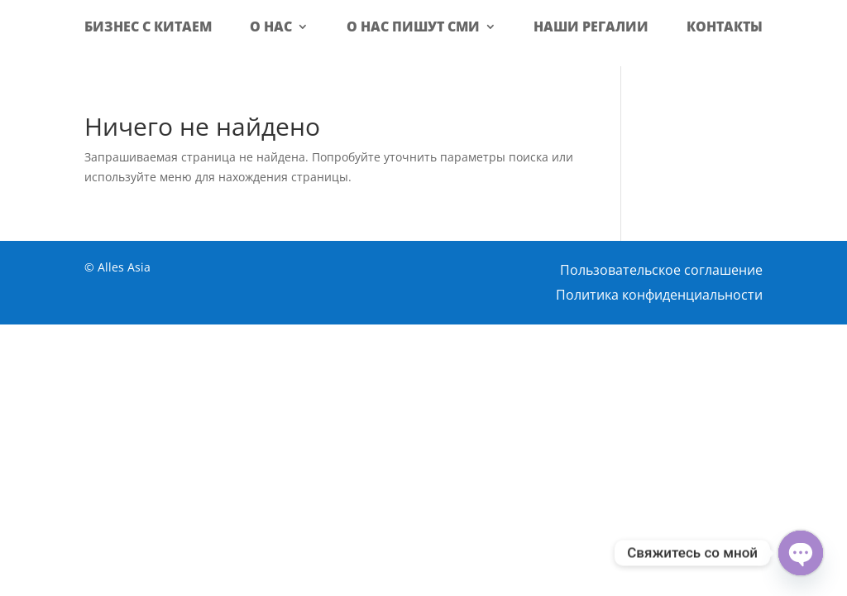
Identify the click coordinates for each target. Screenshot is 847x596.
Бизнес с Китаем (148, 26)
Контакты (725, 26)
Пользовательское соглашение (661, 271)
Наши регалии (591, 26)
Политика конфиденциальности (659, 296)
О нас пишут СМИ (413, 26)
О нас (271, 26)
